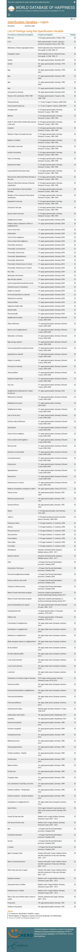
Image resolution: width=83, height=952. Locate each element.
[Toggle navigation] (9, 15)
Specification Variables (22, 22)
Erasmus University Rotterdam (44, 934)
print (73, 19)
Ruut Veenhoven (39, 936)
